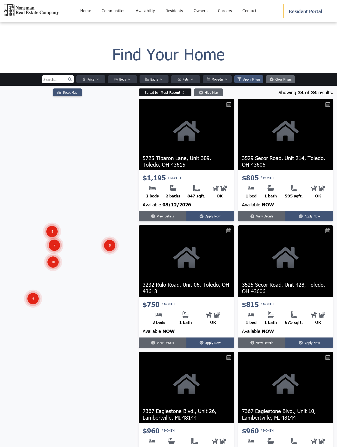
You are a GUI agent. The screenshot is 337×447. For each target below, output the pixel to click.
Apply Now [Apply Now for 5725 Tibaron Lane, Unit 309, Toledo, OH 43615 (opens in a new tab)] (210, 216)
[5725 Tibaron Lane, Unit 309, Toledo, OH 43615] (186, 134)
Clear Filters (280, 79)
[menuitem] (85, 11)
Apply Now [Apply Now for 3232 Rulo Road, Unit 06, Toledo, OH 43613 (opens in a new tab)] (210, 343)
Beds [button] (122, 79)
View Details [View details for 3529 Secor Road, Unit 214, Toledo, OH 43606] (261, 216)
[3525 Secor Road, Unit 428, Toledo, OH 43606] (285, 261)
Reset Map (67, 92)
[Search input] (58, 79)
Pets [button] (185, 79)
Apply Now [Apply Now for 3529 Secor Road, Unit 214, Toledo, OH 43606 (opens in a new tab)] (309, 216)
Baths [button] (154, 79)
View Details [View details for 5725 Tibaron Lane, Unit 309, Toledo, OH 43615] (162, 216)
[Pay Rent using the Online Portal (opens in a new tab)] (305, 11)
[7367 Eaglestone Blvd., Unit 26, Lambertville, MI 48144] (186, 387)
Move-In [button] (217, 79)
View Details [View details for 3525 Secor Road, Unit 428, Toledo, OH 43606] (261, 343)
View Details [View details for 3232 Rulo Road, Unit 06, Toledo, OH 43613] (162, 343)
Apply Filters (248, 79)
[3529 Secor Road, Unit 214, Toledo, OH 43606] (285, 134)
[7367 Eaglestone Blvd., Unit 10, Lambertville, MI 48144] (285, 387)
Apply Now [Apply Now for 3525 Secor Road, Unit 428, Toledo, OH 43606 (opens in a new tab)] (309, 343)
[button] (70, 79)
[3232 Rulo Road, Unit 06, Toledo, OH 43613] (186, 261)
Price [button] (91, 79)
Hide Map (208, 92)
